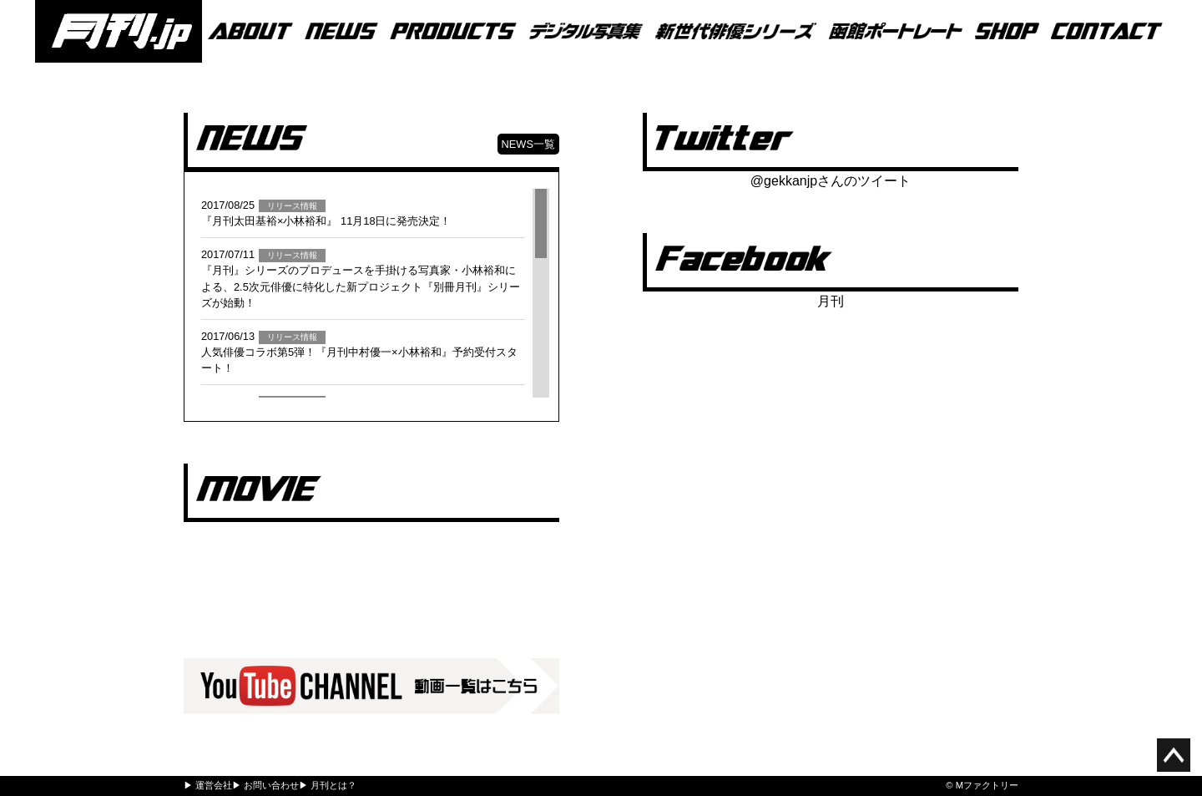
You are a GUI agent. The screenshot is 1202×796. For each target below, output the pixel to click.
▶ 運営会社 (208, 785)
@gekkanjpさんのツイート (830, 181)
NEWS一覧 (528, 144)
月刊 (830, 301)
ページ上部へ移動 (1173, 755)
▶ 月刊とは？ (327, 785)
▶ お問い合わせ (265, 785)
